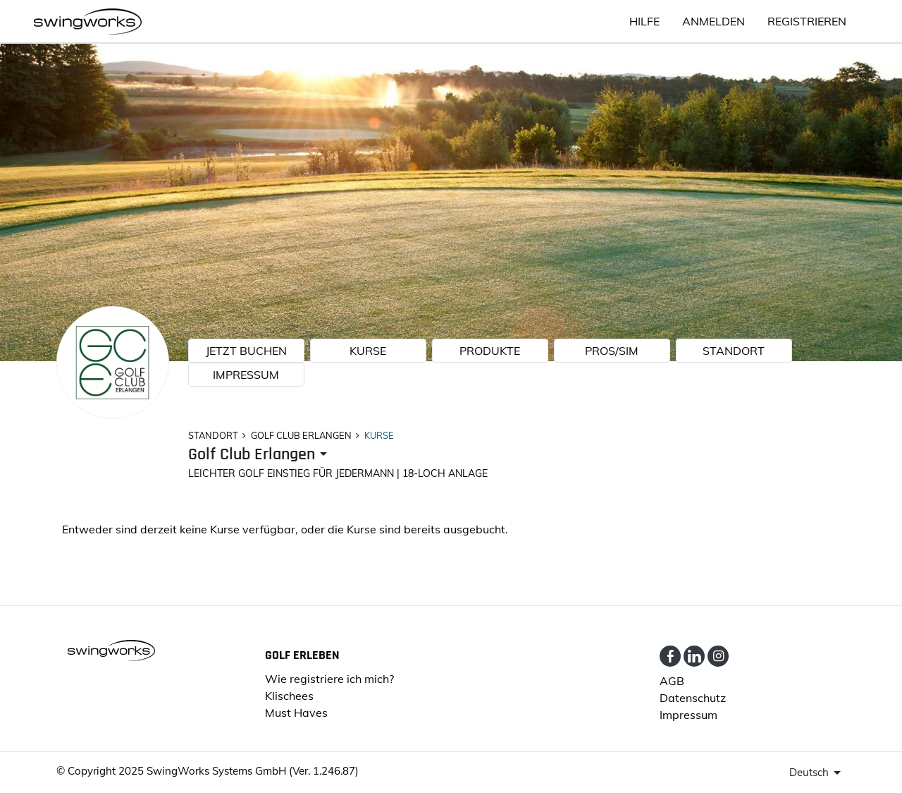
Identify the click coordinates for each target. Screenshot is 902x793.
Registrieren (806, 21)
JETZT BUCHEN (246, 351)
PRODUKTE (489, 351)
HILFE (644, 21)
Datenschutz (693, 698)
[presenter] (260, 454)
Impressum (246, 375)
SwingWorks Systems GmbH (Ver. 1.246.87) (253, 770)
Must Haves (296, 713)
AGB (672, 681)
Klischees (289, 696)
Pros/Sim (611, 351)
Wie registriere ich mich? (329, 679)
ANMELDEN (713, 21)
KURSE (368, 351)
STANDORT (734, 351)
